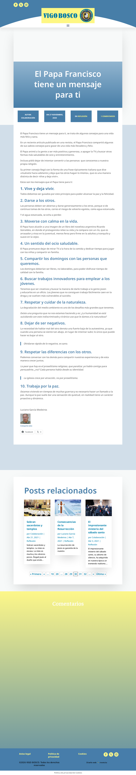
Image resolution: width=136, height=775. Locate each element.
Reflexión (82, 116)
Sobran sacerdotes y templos (34, 525)
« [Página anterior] (44, 574)
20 (57, 574)
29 (70, 574)
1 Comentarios (107, 116)
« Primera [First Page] (35, 574)
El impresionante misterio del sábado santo (97, 527)
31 (80, 574)
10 (52, 574)
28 (66, 574)
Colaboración (36, 533)
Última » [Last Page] (101, 574)
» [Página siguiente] (93, 574)
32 (85, 574)
